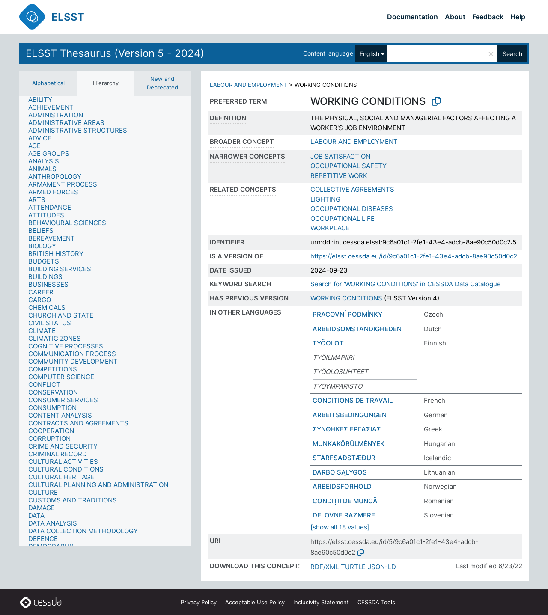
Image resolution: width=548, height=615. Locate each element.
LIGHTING (325, 199)
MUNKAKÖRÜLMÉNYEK (348, 444)
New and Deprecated (162, 83)
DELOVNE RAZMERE (344, 515)
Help (517, 16)
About (455, 16)
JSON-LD (382, 567)
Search (512, 53)
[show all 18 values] (339, 527)
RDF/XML (324, 567)
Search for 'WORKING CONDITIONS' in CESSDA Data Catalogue (405, 284)
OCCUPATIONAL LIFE (342, 218)
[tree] (105, 321)
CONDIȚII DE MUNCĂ (345, 501)
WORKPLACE (330, 228)
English (369, 53)
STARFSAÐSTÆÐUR (344, 458)
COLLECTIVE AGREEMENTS (352, 189)
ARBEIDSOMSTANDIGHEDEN (357, 329)
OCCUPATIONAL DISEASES (351, 209)
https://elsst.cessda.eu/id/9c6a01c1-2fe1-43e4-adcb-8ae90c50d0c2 (413, 256)
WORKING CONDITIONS (346, 298)
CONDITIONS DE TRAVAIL (353, 400)
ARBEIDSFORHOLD (342, 486)
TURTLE (353, 567)
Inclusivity (321, 602)
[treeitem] (44, 100)
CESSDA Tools (376, 602)
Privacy (199, 602)
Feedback (487, 16)
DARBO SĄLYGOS (340, 472)
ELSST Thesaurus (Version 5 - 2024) (115, 53)
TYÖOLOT (328, 343)
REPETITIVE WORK (338, 176)
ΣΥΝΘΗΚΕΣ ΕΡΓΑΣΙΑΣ (347, 429)
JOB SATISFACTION (340, 156)
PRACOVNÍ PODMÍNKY (347, 314)
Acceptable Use (255, 602)
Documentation (412, 16)
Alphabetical (48, 83)
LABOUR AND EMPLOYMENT (248, 84)
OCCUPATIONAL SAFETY (348, 166)
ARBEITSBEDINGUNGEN (350, 415)
